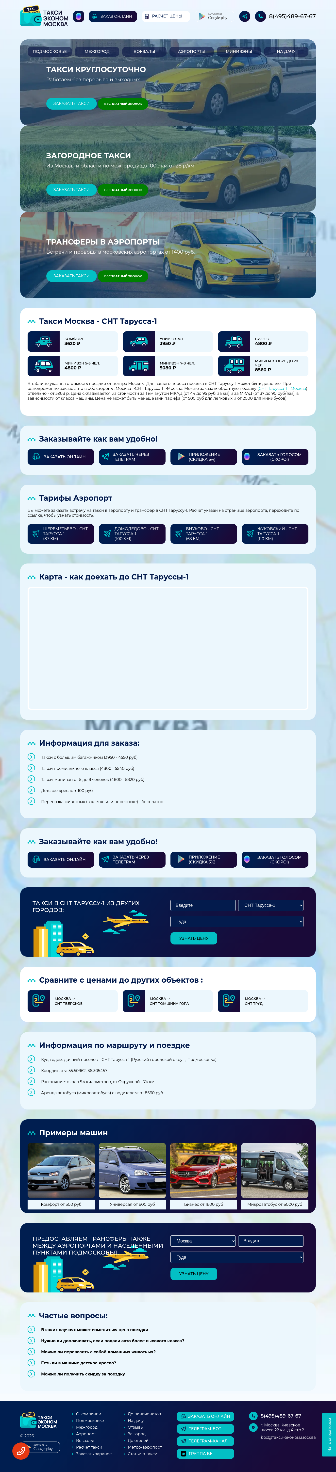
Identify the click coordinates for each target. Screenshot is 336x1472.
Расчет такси (89, 1447)
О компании (88, 1414)
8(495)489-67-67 (292, 16)
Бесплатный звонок (123, 104)
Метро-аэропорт (145, 1447)
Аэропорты (191, 51)
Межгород (96, 51)
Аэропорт (86, 1434)
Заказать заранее (94, 1454)
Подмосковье (50, 51)
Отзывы (136, 1427)
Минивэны (239, 51)
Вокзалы (144, 51)
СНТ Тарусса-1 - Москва (282, 388)
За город (137, 1434)
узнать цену (194, 938)
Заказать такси (71, 103)
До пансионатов (144, 1414)
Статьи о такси (142, 1454)
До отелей (138, 1440)
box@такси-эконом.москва (288, 1437)
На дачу (286, 51)
